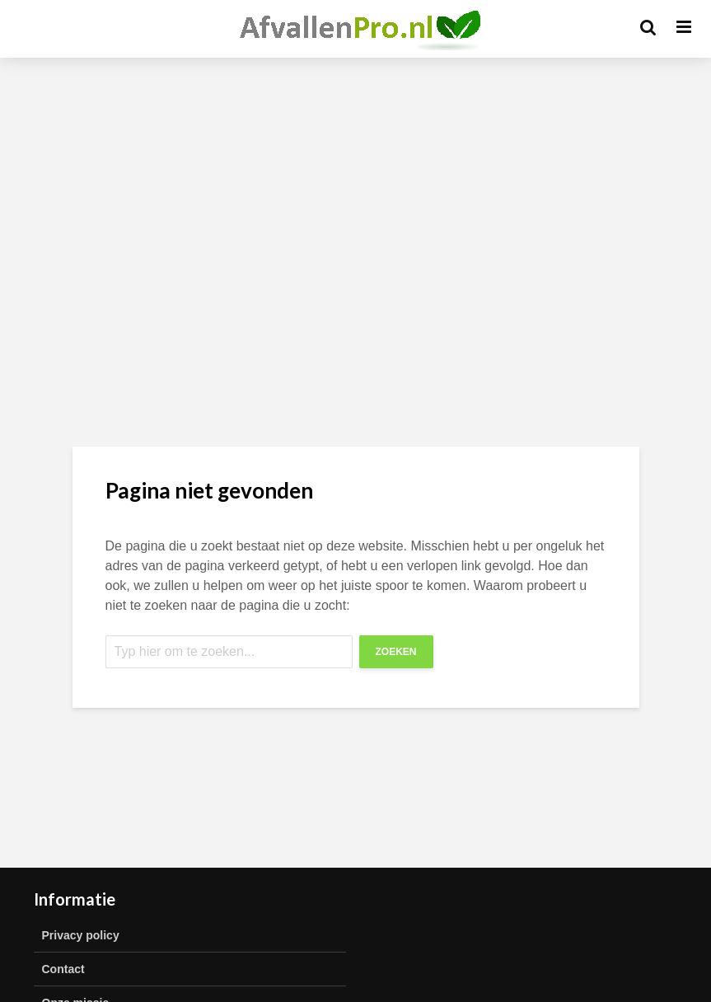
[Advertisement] (355, 206)
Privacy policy (80, 935)
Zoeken (396, 652)
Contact (63, 969)
